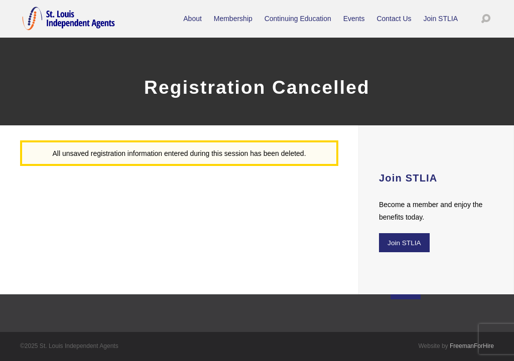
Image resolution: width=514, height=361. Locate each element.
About (192, 25)
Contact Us (393, 25)
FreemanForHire (472, 345)
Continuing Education (298, 25)
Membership (233, 25)
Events (354, 25)
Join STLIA (441, 25)
